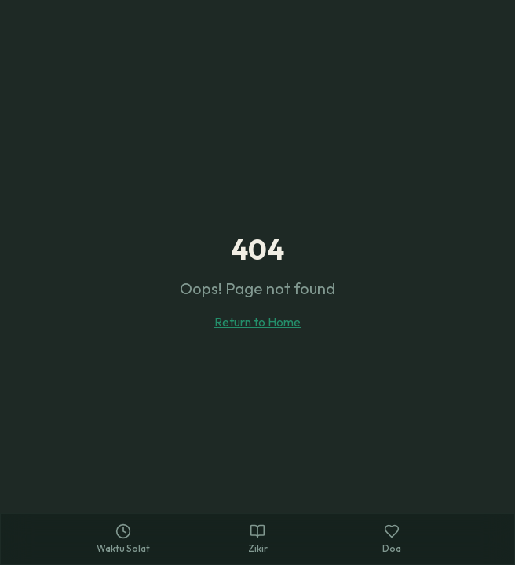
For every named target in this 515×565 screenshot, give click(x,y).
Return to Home (257, 322)
